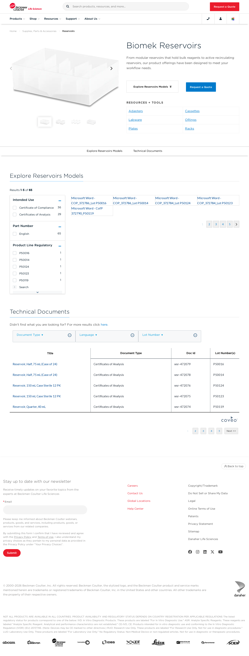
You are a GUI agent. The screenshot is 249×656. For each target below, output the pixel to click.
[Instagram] (197, 553)
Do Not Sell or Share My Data (208, 493)
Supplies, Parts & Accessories (39, 31)
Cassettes (192, 111)
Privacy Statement (200, 523)
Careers (132, 485)
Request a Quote (224, 6)
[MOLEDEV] (183, 643)
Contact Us (135, 493)
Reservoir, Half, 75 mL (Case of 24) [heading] (35, 364)
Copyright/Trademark (203, 485)
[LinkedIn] (205, 553)
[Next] (111, 68)
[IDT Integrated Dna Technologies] (133, 643)
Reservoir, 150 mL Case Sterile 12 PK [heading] (37, 385)
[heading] (14, 207)
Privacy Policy (22, 537)
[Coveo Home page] (229, 420)
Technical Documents (147, 150)
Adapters (136, 111)
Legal (192, 500)
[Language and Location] (233, 19)
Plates (133, 128)
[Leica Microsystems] (158, 643)
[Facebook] (190, 553)
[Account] (221, 19)
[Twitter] (212, 553)
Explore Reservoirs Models (104, 150)
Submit (12, 552)
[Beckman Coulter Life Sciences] (59, 643)
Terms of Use (45, 537)
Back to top (233, 466)
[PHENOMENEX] (208, 643)
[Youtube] (220, 553)
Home (13, 31)
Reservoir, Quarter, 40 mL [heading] (29, 406)
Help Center (135, 508)
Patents (193, 516)
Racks (189, 128)
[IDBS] (108, 643)
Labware (135, 120)
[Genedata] (83, 643)
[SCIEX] (233, 643)
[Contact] (208, 19)
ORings (190, 120)
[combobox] (126, 6)
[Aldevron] (34, 643)
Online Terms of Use (201, 508)
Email (7, 502)
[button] (67, 6)
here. (104, 324)
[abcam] (9, 643)
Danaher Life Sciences (203, 539)
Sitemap (193, 531)
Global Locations (138, 500)
